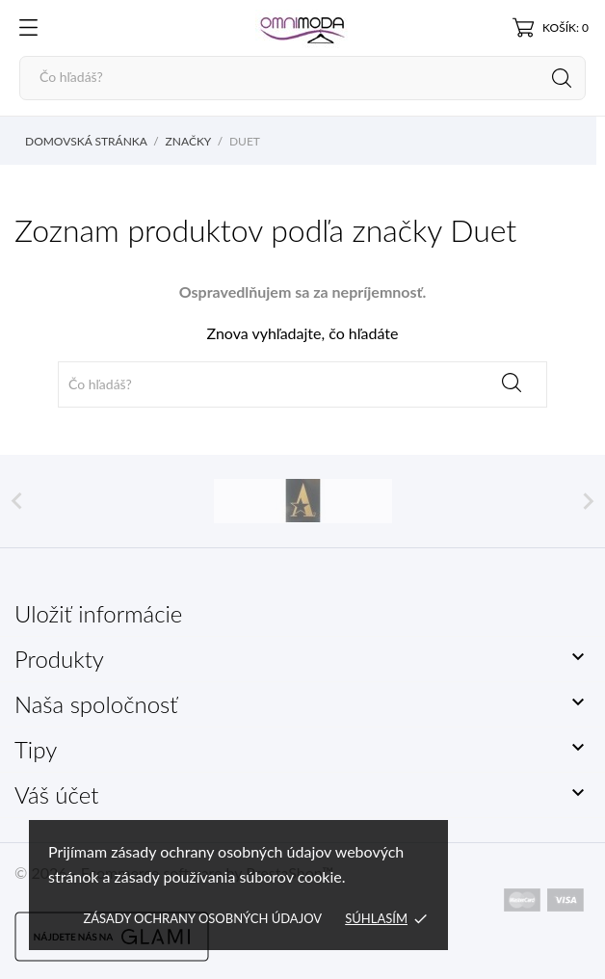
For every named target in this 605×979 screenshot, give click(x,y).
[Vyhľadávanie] (302, 78)
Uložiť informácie (98, 613)
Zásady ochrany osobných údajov (202, 918)
